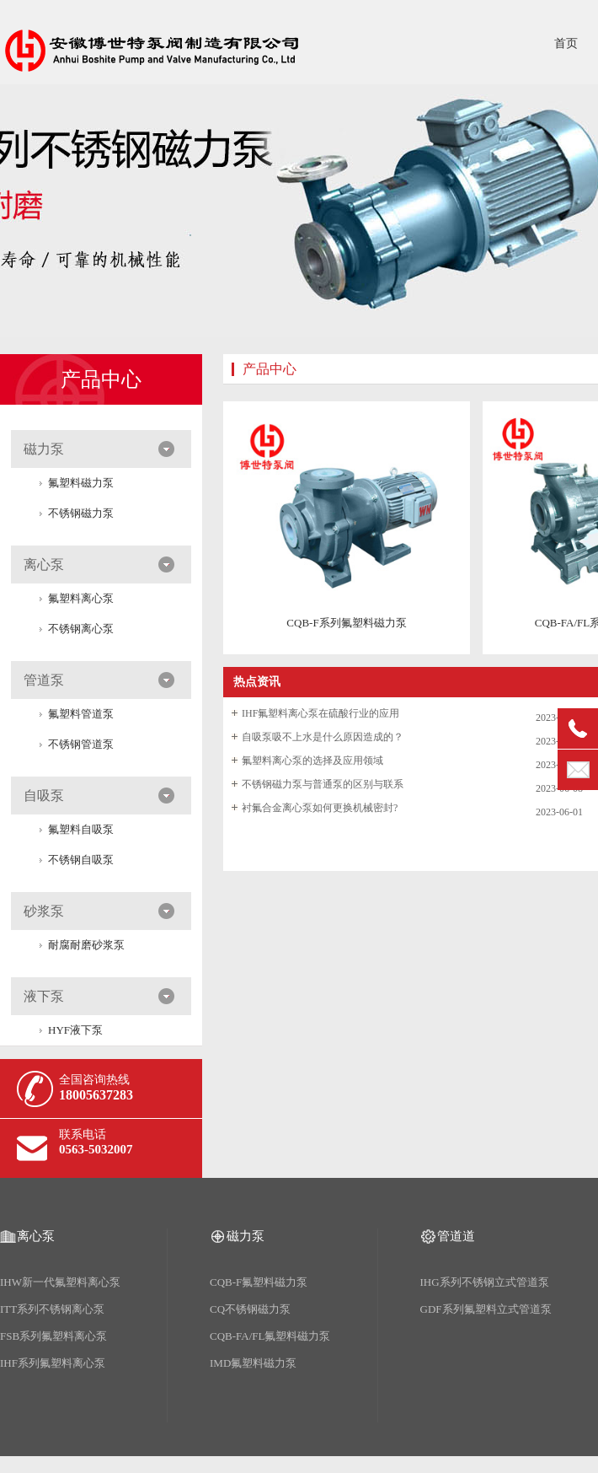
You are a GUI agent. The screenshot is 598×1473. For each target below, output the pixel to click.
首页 (566, 43)
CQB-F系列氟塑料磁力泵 (346, 622)
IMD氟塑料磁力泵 (253, 1363)
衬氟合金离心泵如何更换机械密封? (320, 808)
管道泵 (44, 680)
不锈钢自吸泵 (81, 859)
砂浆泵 (44, 911)
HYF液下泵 (75, 1030)
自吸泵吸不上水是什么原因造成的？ (322, 737)
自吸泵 (44, 795)
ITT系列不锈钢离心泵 (52, 1309)
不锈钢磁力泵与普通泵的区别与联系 (322, 784)
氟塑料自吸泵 (81, 829)
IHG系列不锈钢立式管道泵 (484, 1282)
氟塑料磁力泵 (81, 482)
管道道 (456, 1236)
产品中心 (101, 379)
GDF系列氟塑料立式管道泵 (486, 1309)
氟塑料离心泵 (81, 598)
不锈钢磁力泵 (81, 513)
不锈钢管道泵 (81, 744)
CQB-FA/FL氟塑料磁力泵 (270, 1336)
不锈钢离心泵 (81, 628)
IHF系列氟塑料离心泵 (52, 1363)
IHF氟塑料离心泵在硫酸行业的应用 (320, 713)
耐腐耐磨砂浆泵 (86, 944)
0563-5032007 (96, 1149)
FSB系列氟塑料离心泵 (53, 1336)
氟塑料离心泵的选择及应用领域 (312, 760)
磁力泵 (44, 449)
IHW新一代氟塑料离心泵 (60, 1282)
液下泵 (44, 996)
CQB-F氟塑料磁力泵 (258, 1282)
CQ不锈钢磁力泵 (250, 1309)
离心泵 (44, 564)
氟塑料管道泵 (81, 713)
